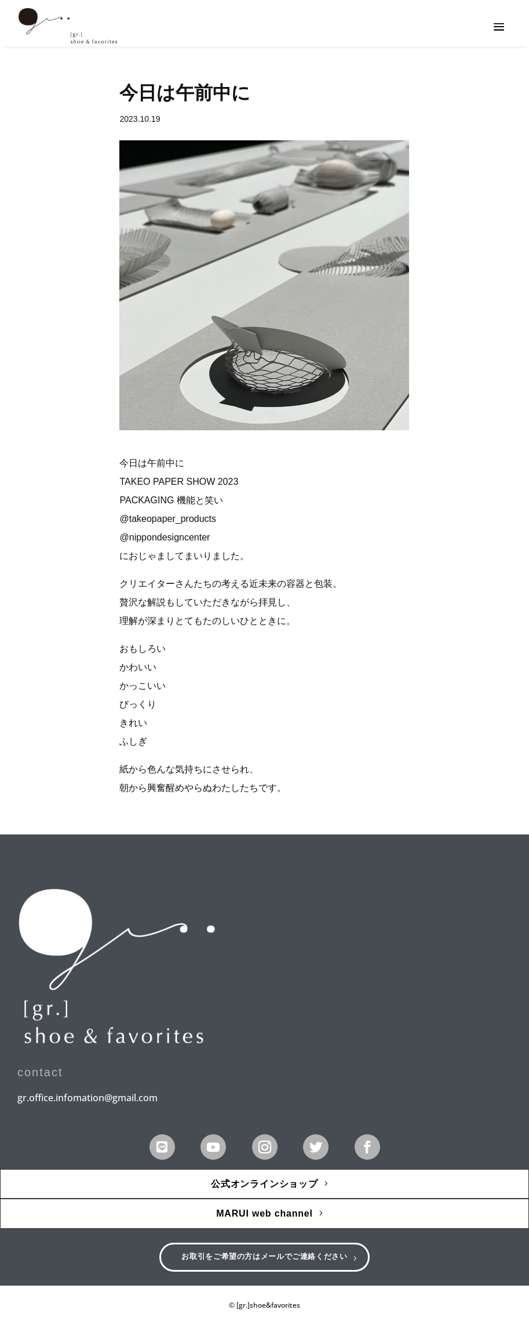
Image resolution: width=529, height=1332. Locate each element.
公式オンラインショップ (264, 1184)
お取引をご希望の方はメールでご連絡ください (264, 1260)
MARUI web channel (264, 1213)
